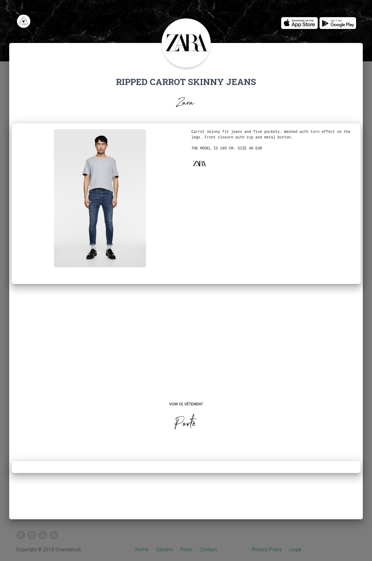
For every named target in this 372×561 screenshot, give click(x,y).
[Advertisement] (186, 349)
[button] (199, 163)
